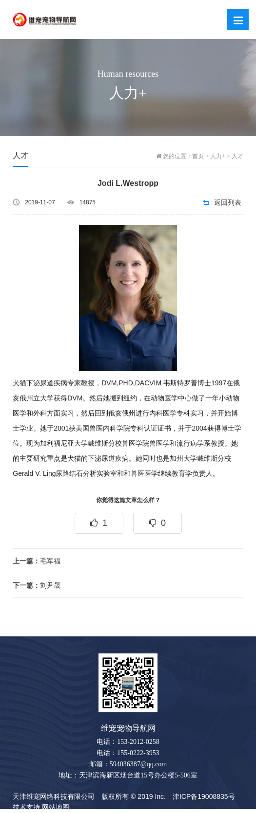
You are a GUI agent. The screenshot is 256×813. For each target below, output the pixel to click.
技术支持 (26, 807)
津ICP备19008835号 (204, 796)
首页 (198, 156)
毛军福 (36, 561)
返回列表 (227, 202)
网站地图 (55, 807)
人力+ (217, 156)
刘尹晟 (36, 585)
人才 (237, 156)
